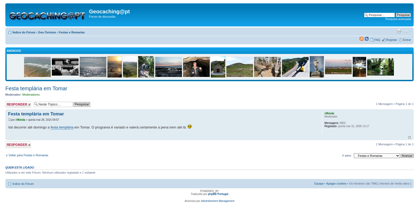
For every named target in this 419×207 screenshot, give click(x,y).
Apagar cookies (336, 183)
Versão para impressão (399, 31)
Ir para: (347, 155)
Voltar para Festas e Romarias (28, 155)
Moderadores (31, 94)
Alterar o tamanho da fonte (407, 31)
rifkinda (20, 119)
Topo (409, 137)
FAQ (377, 39)
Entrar (407, 39)
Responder (18, 104)
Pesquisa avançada (398, 19)
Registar (391, 39)
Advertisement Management (217, 201)
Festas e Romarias (72, 32)
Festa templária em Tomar (36, 88)
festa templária (62, 127)
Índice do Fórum (24, 32)
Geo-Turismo (47, 32)
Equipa (318, 183)
